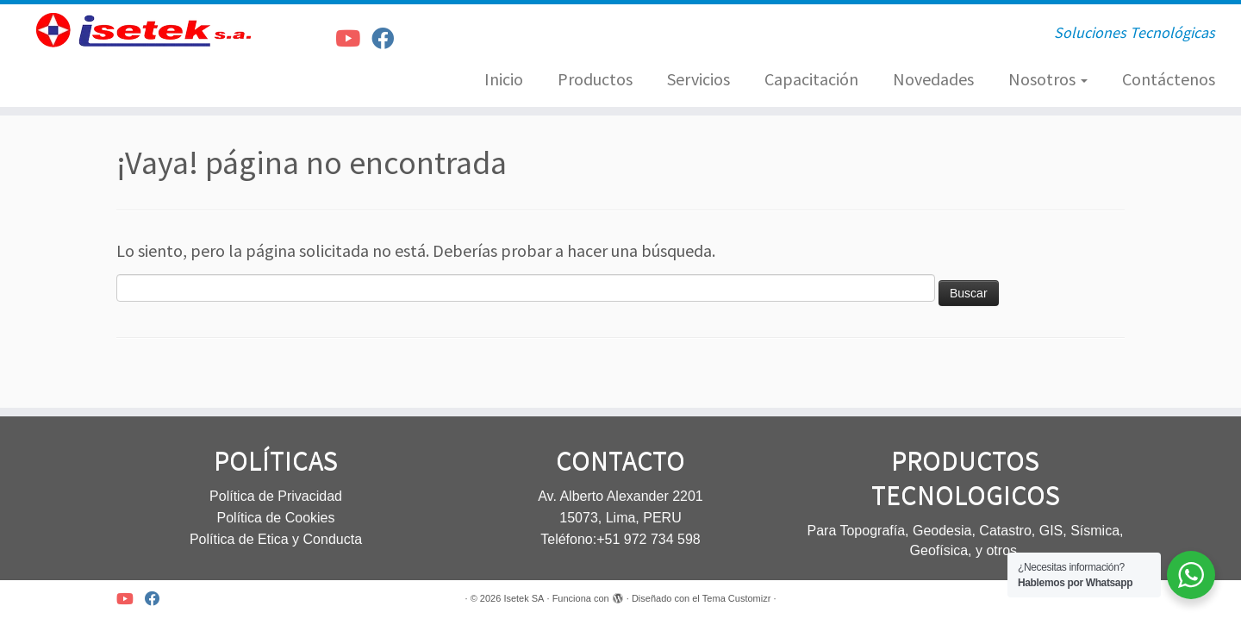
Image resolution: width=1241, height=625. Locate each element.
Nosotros (1048, 79)
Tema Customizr (736, 598)
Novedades (933, 79)
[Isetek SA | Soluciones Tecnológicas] (143, 30)
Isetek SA (523, 598)
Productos (595, 79)
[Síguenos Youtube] (353, 38)
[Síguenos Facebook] (388, 38)
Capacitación (811, 79)
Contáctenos (1168, 79)
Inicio (503, 79)
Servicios (698, 79)
